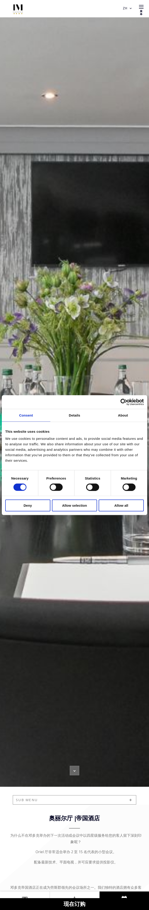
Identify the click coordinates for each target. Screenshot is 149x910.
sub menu (27, 799)
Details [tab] (74, 415)
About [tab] (123, 415)
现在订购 (74, 904)
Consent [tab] (26, 415)
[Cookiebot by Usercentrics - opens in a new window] (124, 402)
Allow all (121, 505)
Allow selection (74, 505)
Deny (27, 505)
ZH (128, 8)
